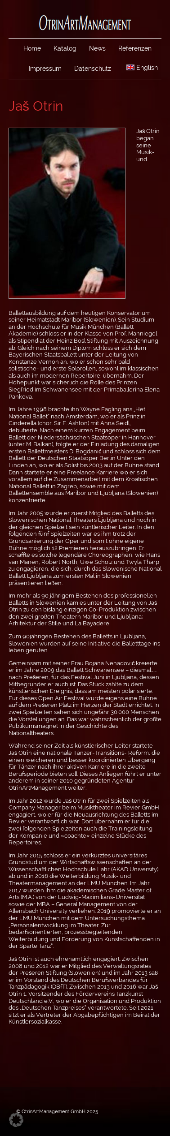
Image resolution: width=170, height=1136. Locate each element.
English (142, 67)
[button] (16, 1120)
